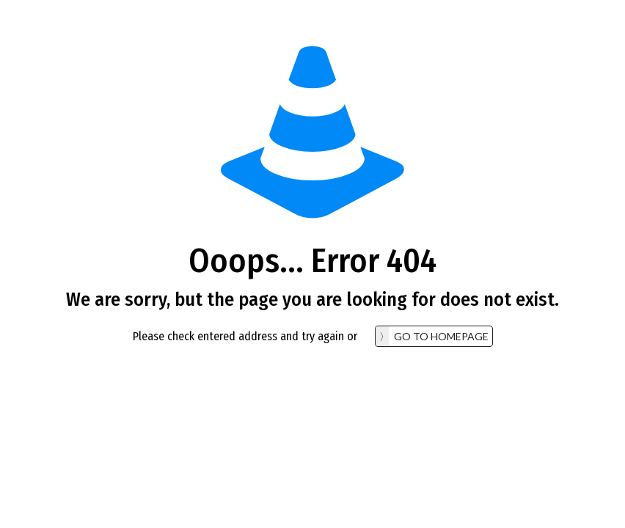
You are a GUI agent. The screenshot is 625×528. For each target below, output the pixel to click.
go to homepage (441, 336)
